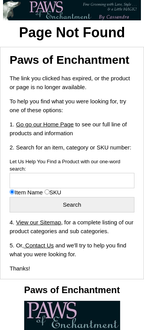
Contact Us (39, 245)
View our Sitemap (38, 222)
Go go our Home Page (45, 124)
